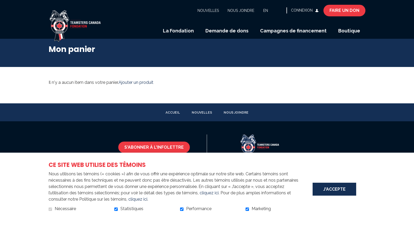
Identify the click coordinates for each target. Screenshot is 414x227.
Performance (198, 208)
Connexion (302, 10)
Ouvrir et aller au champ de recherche (280, 10)
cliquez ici (209, 192)
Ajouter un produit (136, 89)
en (265, 10)
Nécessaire (65, 208)
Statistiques (131, 208)
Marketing (261, 208)
